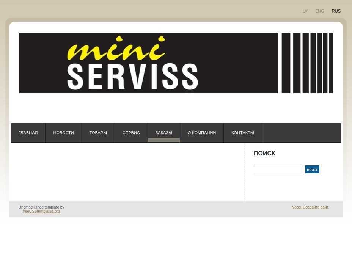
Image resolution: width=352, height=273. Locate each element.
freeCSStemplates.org (41, 211)
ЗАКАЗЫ (164, 132)
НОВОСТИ (63, 132)
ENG (319, 11)
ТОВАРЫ (98, 132)
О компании (202, 132)
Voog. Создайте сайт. (310, 207)
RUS (336, 11)
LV (305, 11)
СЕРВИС (131, 132)
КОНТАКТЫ (242, 132)
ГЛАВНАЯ (28, 132)
